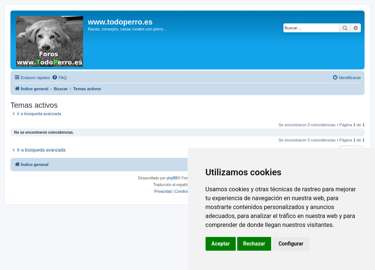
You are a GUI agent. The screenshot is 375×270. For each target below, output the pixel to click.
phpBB (172, 178)
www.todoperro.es (120, 22)
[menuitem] (59, 77)
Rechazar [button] (254, 244)
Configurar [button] (291, 244)
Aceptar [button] (221, 244)
